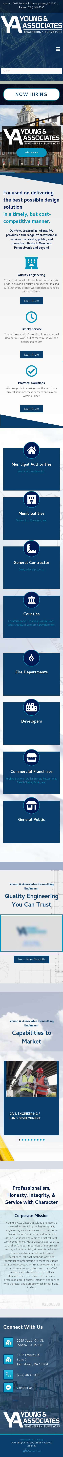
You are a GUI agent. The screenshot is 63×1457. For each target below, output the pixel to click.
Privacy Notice (26, 1440)
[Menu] (58, 49)
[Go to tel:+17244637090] (31, 1374)
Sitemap (39, 1440)
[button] (31, 152)
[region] (31, 139)
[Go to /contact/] (31, 1342)
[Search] (31, 71)
